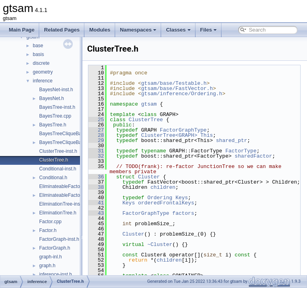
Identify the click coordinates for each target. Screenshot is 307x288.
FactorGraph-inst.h (59, 239)
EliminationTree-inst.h (62, 204)
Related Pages (62, 30)
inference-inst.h (55, 274)
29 (116, 140)
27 (116, 130)
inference (42, 81)
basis (38, 54)
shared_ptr (251, 140)
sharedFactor (273, 156)
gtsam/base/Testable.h (194, 83)
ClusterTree (166, 119)
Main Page (21, 30)
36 (116, 176)
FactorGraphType (203, 130)
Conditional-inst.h (57, 169)
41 (116, 208)
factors (203, 218)
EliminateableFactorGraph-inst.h (73, 186)
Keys (201, 202)
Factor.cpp (50, 221)
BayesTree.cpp (55, 116)
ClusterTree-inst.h (58, 151)
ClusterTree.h (53, 160)
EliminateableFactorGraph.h (69, 195)
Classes (178, 30)
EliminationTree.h (57, 213)
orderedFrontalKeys (186, 208)
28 (116, 135)
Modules (99, 30)
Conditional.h (53, 177)
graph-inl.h (50, 257)
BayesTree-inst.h (57, 107)
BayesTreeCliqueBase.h (65, 142)
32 (116, 156)
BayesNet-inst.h (56, 89)
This (226, 135)
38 (116, 192)
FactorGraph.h (54, 248)
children (182, 192)
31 (116, 150)
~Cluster (179, 249)
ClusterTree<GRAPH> (189, 135)
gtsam (169, 104)
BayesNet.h (51, 98)
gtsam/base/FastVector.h (197, 88)
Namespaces (138, 30)
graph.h (47, 265)
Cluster (169, 176)
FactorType (261, 150)
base (38, 45)
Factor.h (47, 230)
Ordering (179, 202)
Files (208, 30)
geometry (43, 72)
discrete (41, 63)
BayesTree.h (52, 125)
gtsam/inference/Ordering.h (201, 93)
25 (116, 119)
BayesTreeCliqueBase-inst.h (69, 133)
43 (116, 218)
